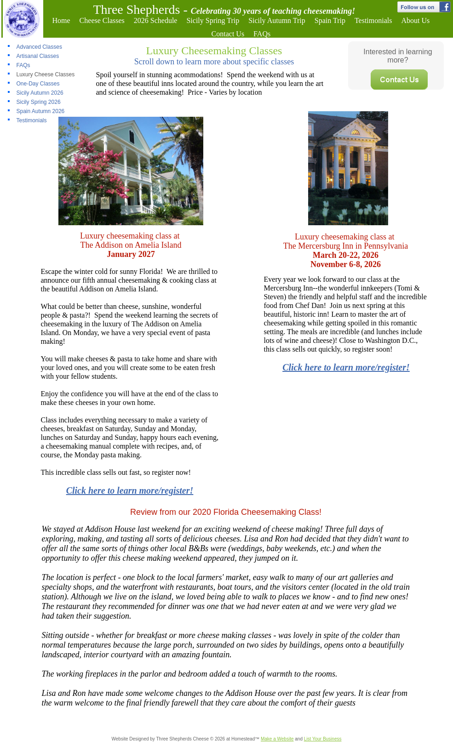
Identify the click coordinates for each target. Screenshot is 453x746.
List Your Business (323, 738)
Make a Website (277, 738)
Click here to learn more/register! (346, 367)
